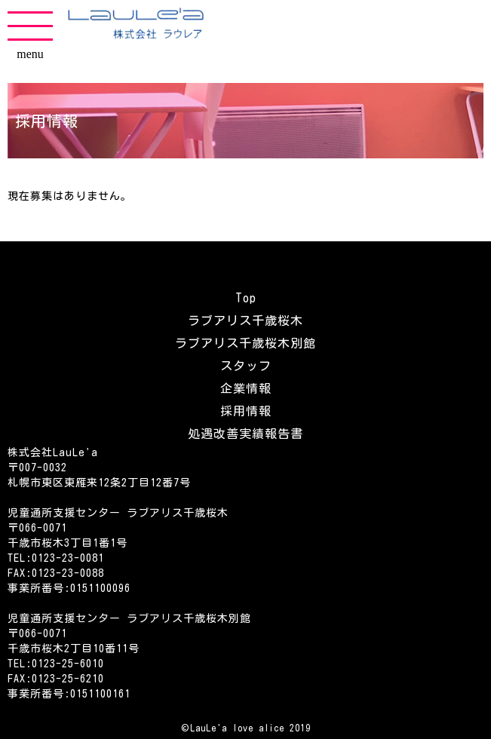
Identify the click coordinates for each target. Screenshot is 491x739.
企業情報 (246, 388)
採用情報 (246, 411)
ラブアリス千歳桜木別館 (245, 343)
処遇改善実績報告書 (245, 434)
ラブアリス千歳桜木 (245, 320)
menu (30, 35)
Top (245, 298)
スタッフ (246, 366)
